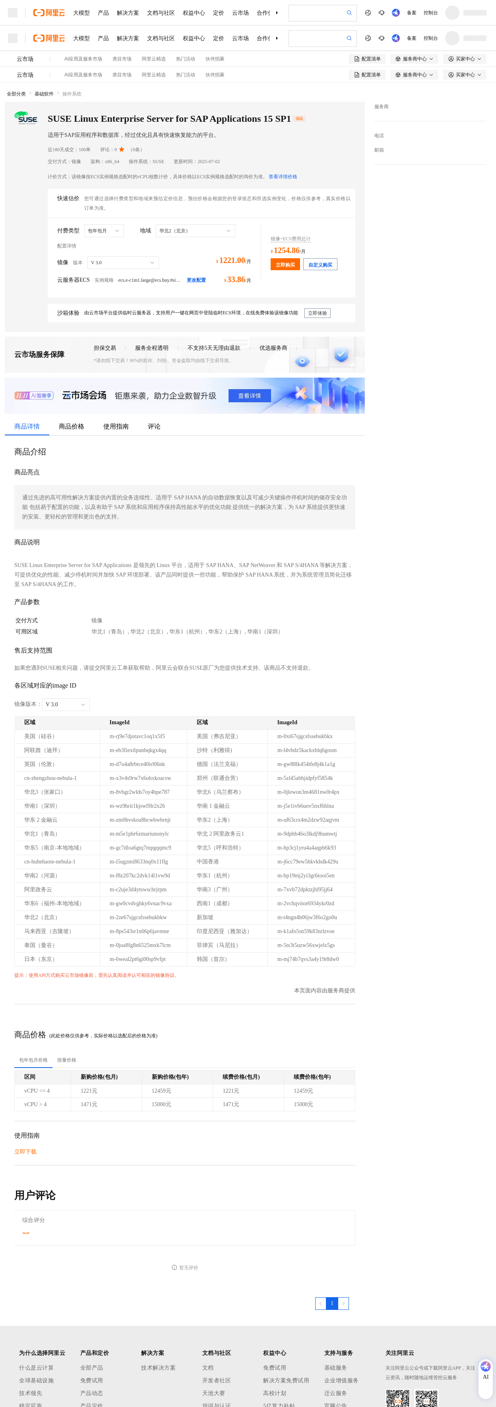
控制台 (431, 13)
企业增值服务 (341, 1381)
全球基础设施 (36, 1381)
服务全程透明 (152, 348)
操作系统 (71, 94)
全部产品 (91, 1368)
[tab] (33, 1060)
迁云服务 (335, 1393)
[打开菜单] (12, 12)
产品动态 (91, 1393)
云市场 (240, 13)
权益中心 (194, 13)
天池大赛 (213, 1393)
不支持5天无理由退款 (214, 348)
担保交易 (105, 348)
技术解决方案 (158, 1368)
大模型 (81, 13)
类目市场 (122, 59)
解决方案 (128, 13)
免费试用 (91, 1381)
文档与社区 (161, 13)
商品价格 (71, 426)
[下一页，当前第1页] (343, 1303)
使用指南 (116, 426)
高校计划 (274, 1393)
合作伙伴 (268, 13)
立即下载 (25, 1152)
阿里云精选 (154, 59)
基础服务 (335, 1368)
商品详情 (27, 426)
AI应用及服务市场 (83, 59)
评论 (154, 426)
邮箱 (379, 150)
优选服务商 (273, 348)
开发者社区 (216, 1381)
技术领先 (30, 1393)
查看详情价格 (283, 176)
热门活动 (185, 59)
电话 (379, 135)
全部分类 (16, 94)
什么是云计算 (36, 1368)
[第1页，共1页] (332, 1303)
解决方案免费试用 (286, 1381)
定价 (218, 13)
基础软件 (44, 94)
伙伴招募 (215, 59)
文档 (208, 1368)
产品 (103, 13)
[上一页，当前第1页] (320, 1303)
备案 (412, 13)
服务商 (381, 106)
